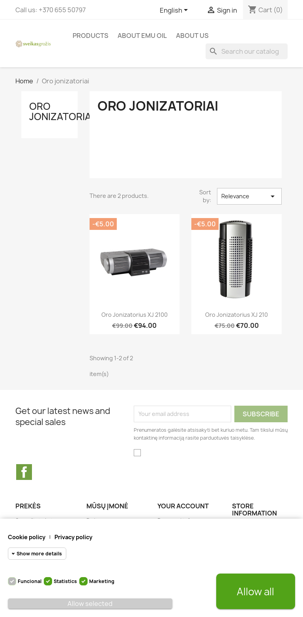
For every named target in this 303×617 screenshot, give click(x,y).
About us (192, 35)
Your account (183, 506)
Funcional (29, 581)
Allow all (255, 591)
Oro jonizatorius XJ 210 (236, 314)
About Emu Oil (142, 35)
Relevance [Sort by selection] (249, 196)
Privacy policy (73, 537)
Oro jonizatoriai (61, 111)
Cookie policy (26, 537)
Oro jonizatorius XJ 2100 (134, 314)
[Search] (247, 51)
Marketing (101, 581)
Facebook (24, 472)
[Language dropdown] (175, 10)
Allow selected (89, 603)
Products (90, 35)
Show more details (39, 553)
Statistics (65, 581)
